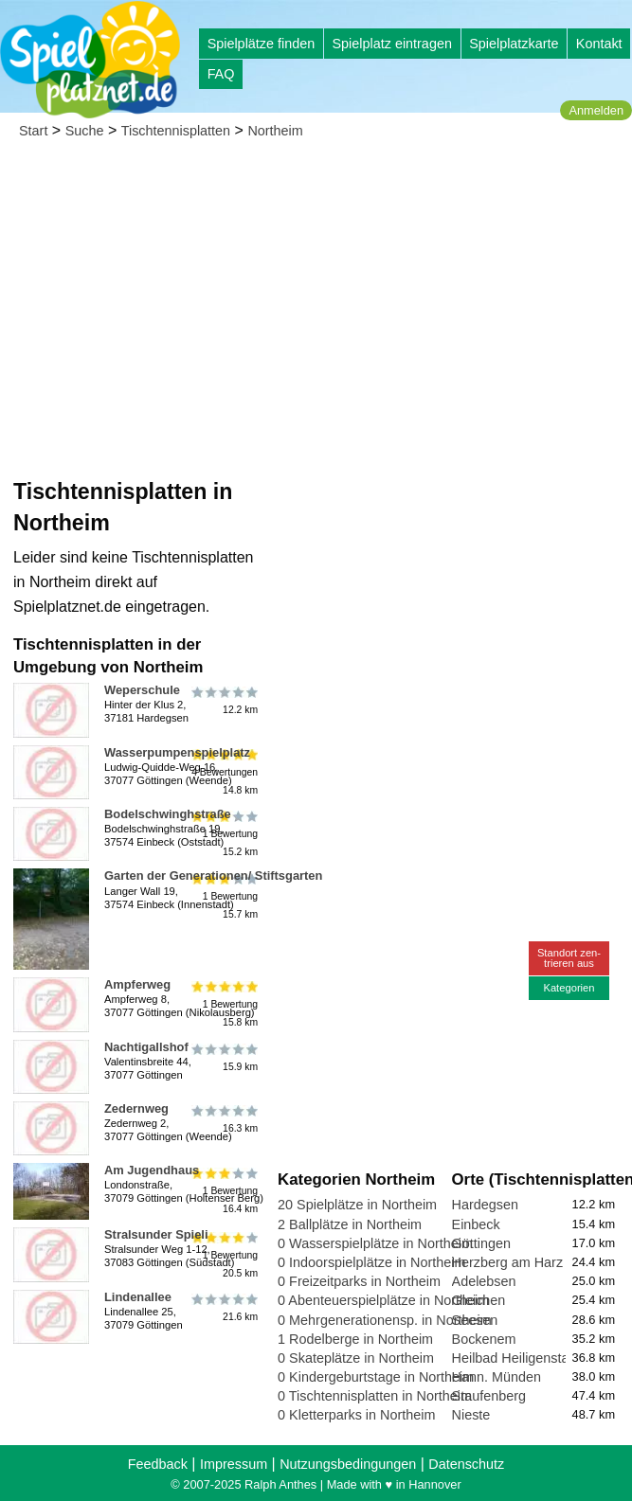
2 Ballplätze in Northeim (350, 1224)
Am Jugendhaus (151, 1170)
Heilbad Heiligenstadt (516, 1358)
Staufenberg (489, 1395)
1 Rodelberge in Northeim (355, 1339)
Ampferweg (137, 984)
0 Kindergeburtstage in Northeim (376, 1377)
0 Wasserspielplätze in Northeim (375, 1243)
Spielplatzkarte (513, 43)
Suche (84, 130)
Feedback (158, 1464)
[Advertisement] (316, 293)
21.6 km (223, 1308)
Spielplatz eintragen (391, 43)
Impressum (233, 1464)
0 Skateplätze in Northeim (356, 1358)
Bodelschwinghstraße (167, 814)
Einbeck (476, 1224)
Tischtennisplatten (175, 130)
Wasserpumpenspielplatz (177, 752)
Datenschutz (466, 1464)
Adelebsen (484, 1281)
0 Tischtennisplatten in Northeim (375, 1395)
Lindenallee (138, 1297)
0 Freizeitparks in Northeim (359, 1281)
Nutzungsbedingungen (348, 1464)
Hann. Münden (496, 1377)
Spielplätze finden (262, 43)
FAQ (221, 73)
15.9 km (223, 1058)
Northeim (274, 130)
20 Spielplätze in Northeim (357, 1204)
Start (33, 130)
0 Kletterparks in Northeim (356, 1414)
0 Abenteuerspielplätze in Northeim (383, 1300)
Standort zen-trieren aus (569, 958)
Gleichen (479, 1300)
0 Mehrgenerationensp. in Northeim (385, 1320)
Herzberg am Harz (508, 1262)
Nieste (471, 1414)
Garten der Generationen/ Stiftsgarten (213, 875)
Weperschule (142, 690)
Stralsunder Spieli (156, 1234)
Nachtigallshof (146, 1047)
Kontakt (599, 43)
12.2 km (223, 701)
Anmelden (596, 110)
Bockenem (484, 1339)
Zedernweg (136, 1108)
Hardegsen (485, 1204)
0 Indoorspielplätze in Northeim (371, 1262)
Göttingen (481, 1243)
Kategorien (568, 987)
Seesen (475, 1320)
